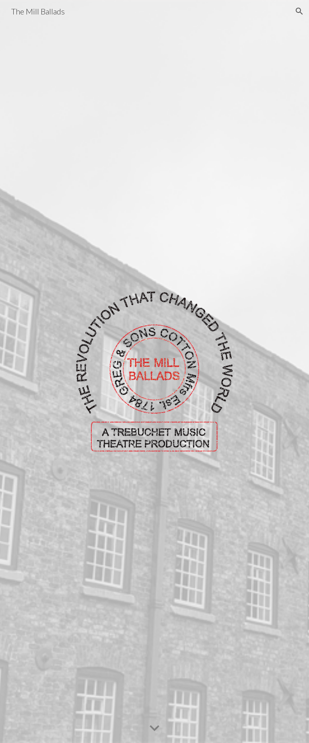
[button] (299, 11)
